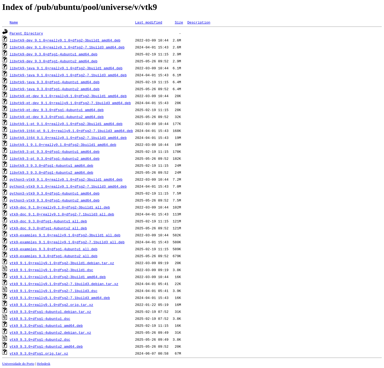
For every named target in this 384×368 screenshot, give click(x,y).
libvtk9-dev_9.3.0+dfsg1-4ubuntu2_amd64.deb (54, 61)
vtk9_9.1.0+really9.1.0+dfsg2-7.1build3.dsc (54, 290)
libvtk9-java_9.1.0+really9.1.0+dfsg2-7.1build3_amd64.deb (68, 75)
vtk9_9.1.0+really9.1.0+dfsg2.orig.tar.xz (51, 304)
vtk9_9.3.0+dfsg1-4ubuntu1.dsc (40, 318)
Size (179, 22)
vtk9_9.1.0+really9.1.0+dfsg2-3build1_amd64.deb (58, 276)
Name (14, 22)
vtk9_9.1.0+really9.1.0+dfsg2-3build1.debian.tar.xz (62, 262)
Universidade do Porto (18, 364)
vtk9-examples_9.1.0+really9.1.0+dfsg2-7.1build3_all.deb (67, 242)
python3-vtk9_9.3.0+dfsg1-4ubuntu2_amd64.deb (54, 200)
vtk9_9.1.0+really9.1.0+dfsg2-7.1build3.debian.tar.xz (64, 283)
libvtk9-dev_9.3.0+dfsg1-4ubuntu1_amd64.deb (54, 54)
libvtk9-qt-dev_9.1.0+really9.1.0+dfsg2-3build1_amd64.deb (68, 95)
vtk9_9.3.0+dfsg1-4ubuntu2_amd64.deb (46, 346)
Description (198, 22)
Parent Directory (26, 33)
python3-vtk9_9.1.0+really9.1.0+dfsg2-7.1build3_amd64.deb (68, 186)
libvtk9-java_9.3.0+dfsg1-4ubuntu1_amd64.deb (54, 81)
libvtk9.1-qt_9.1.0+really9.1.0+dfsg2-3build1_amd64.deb (66, 123)
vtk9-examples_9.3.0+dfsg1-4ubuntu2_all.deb (54, 255)
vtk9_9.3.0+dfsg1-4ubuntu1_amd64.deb (46, 325)
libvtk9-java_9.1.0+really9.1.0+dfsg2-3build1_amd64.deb (66, 68)
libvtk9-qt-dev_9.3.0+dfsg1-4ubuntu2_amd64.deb (57, 116)
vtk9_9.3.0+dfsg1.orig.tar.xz (39, 353)
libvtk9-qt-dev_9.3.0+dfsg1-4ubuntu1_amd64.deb (57, 109)
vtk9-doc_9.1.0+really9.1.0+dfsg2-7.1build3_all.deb (62, 214)
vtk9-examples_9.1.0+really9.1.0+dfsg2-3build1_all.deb (65, 235)
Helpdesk (43, 364)
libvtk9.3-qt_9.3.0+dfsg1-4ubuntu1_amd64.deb (54, 151)
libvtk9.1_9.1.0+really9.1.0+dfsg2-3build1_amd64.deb (63, 144)
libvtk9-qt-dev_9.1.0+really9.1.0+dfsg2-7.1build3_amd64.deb (70, 102)
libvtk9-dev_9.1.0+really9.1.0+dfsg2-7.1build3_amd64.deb (67, 47)
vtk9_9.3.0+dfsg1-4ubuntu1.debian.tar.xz (50, 311)
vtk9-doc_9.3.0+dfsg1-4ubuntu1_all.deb (48, 221)
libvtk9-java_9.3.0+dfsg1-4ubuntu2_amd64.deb (54, 88)
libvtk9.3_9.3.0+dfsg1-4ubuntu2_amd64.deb (51, 172)
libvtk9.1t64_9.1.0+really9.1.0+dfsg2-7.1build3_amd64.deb (68, 137)
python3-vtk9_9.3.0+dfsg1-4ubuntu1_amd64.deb (54, 193)
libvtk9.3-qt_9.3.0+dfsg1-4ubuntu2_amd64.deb (54, 158)
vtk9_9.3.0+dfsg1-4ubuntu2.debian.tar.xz (50, 332)
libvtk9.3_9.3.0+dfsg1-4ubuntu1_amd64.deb (51, 165)
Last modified (148, 22)
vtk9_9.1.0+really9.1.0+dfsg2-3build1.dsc (51, 269)
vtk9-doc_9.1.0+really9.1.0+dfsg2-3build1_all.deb (60, 207)
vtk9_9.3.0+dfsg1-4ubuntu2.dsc (40, 339)
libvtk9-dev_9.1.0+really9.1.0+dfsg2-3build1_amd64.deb (65, 40)
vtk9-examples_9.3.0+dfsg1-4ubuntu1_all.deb (54, 248)
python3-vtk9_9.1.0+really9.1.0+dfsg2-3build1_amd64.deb (66, 179)
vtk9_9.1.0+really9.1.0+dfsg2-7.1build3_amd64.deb (60, 297)
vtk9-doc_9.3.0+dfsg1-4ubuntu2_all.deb (48, 228)
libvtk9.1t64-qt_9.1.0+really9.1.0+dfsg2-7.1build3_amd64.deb (71, 130)
